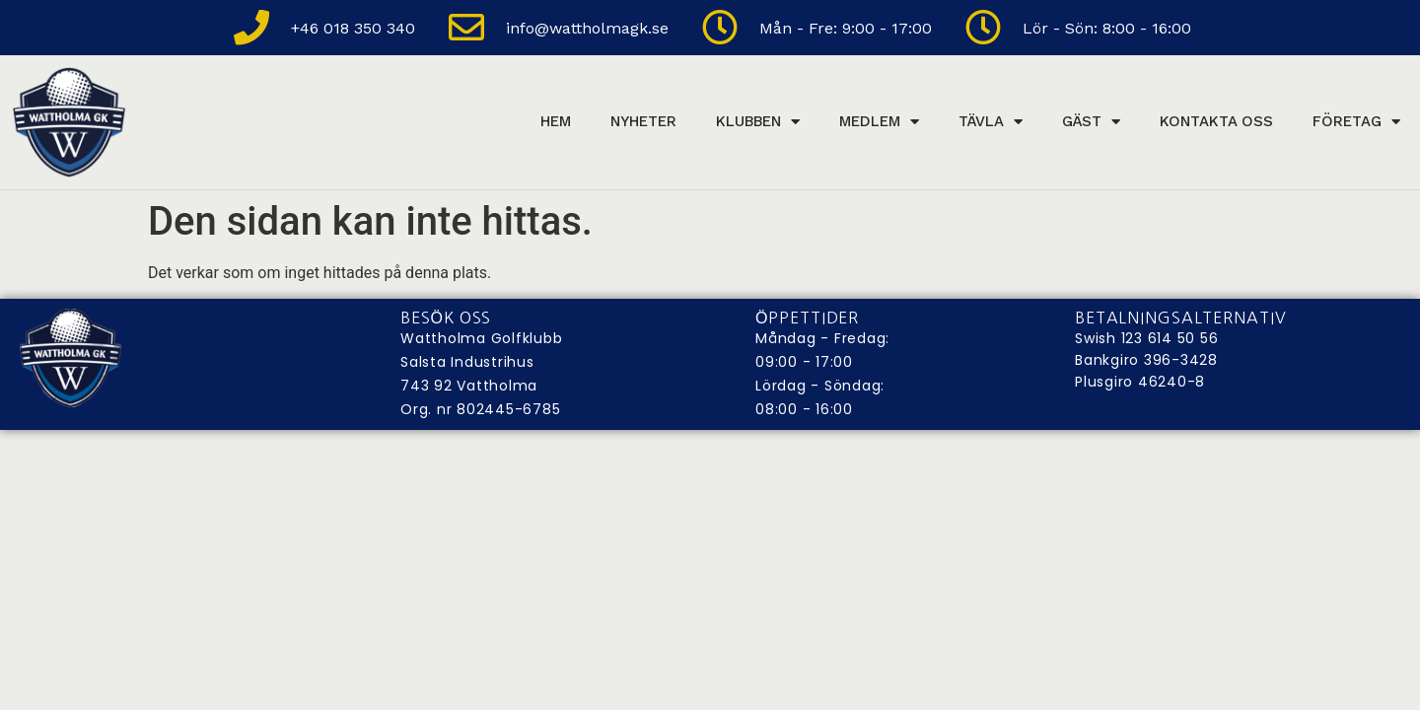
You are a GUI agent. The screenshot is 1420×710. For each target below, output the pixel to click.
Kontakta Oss (1216, 121)
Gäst (1091, 122)
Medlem (879, 122)
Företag (1356, 122)
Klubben (758, 122)
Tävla (990, 122)
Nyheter (643, 121)
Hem (555, 121)
